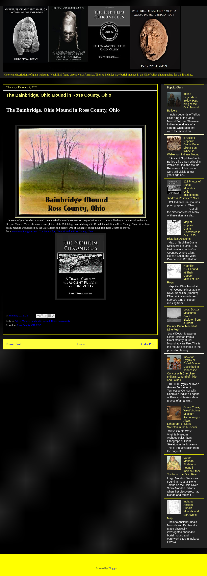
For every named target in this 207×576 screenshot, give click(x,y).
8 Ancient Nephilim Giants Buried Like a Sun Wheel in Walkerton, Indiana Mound (183, 146)
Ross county (64, 320)
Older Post (147, 344)
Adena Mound (21, 320)
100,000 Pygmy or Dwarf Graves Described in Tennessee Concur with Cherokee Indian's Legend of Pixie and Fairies (183, 368)
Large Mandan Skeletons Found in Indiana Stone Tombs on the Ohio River (184, 466)
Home (81, 344)
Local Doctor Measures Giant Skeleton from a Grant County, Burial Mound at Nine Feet (184, 319)
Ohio (53, 320)
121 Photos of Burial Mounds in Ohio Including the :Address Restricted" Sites (184, 190)
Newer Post (13, 344)
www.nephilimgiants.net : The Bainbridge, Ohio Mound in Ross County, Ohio (52, 231)
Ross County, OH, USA (29, 325)
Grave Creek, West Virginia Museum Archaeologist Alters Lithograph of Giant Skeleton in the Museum (183, 417)
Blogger (113, 568)
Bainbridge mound (40, 320)
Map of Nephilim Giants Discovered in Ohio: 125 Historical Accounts (183, 230)
